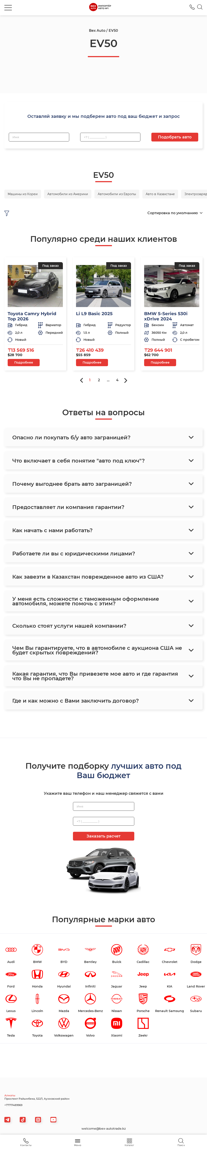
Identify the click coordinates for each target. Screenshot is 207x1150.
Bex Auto (97, 30)
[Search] (200, 7)
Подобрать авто (175, 137)
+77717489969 (13, 1105)
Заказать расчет (103, 836)
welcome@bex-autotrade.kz (103, 1129)
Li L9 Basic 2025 (94, 313)
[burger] (8, 8)
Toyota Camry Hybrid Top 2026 (32, 316)
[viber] (38, 1119)
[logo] (100, 8)
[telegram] (7, 1119)
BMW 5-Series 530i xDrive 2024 (166, 316)
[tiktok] (23, 1119)
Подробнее (23, 362)
